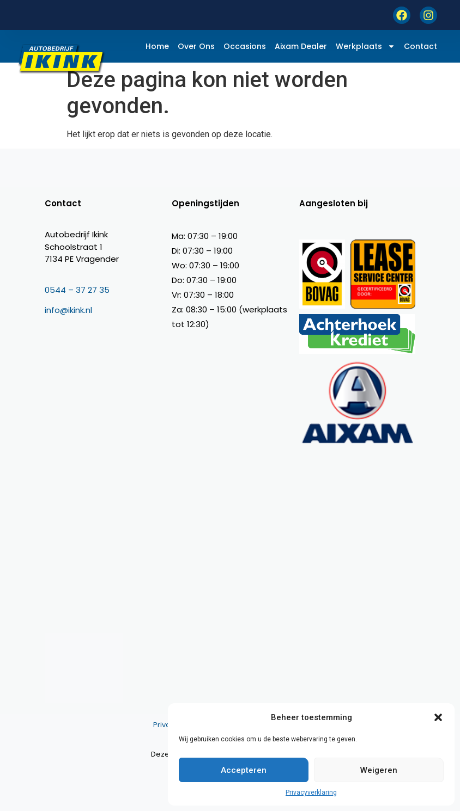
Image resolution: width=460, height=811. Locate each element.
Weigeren (378, 770)
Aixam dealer (301, 46)
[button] (438, 717)
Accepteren (244, 770)
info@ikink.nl (68, 310)
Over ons (196, 46)
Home (157, 46)
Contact (420, 46)
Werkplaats (365, 46)
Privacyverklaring (311, 792)
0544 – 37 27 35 (77, 290)
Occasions (244, 46)
